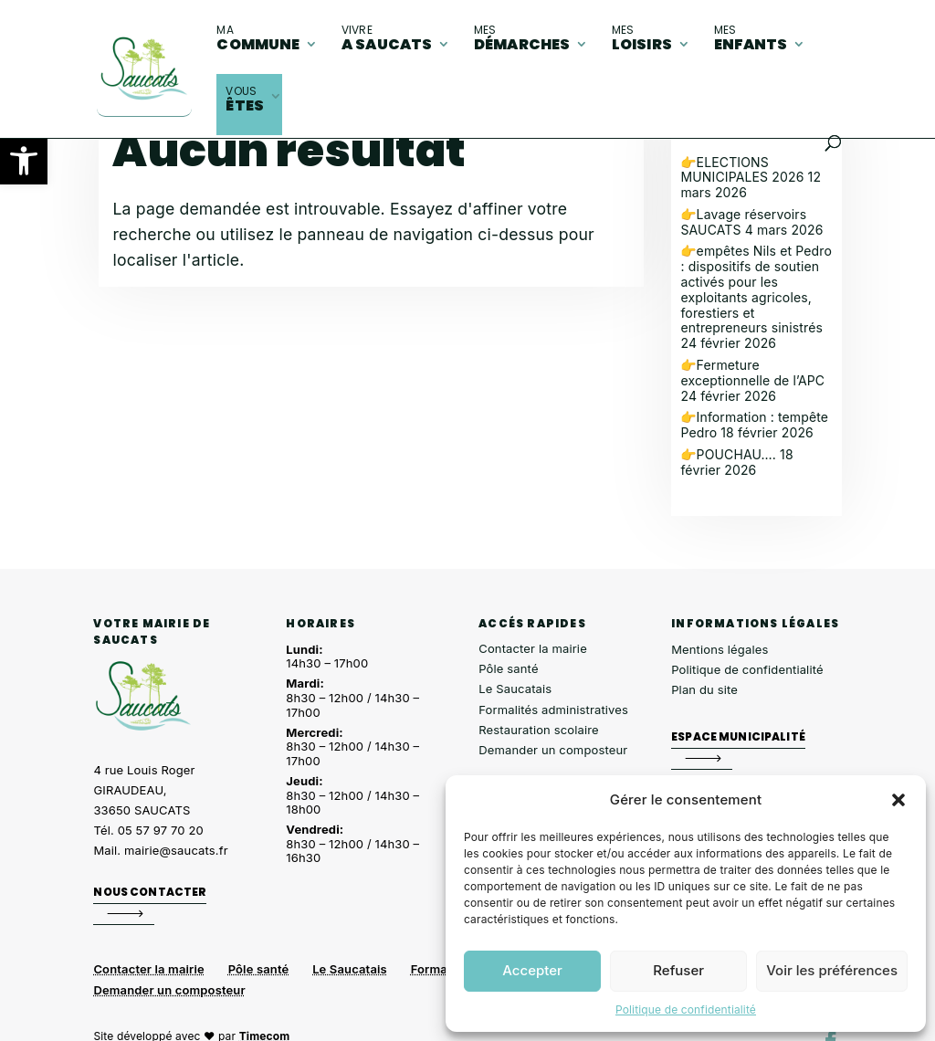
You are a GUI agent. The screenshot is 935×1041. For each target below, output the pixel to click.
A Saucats (386, 38)
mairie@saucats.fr (176, 850)
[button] (23, 160)
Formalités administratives (553, 709)
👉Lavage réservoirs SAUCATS (743, 221)
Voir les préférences (832, 970)
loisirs (642, 38)
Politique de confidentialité (685, 1009)
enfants (751, 38)
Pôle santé (508, 668)
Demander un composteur (552, 749)
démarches (522, 38)
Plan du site (704, 689)
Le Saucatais (515, 688)
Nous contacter (149, 891)
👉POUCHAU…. (728, 454)
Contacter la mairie (532, 648)
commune (257, 38)
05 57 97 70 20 (161, 830)
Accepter (532, 970)
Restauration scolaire (538, 729)
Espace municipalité (738, 735)
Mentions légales (719, 649)
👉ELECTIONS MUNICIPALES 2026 (742, 169)
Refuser (678, 970)
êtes (245, 99)
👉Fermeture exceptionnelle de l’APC (752, 372)
